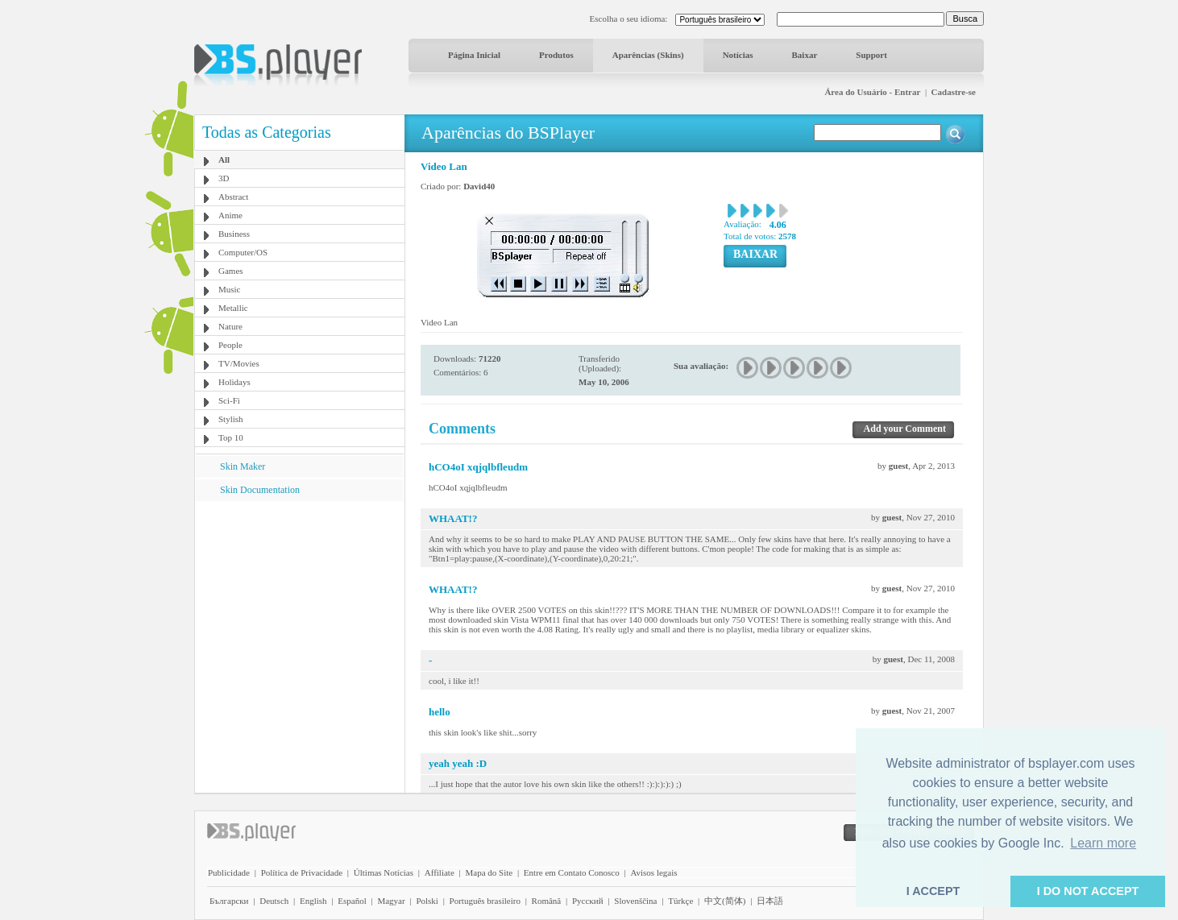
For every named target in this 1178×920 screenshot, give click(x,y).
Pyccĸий (588, 900)
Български (229, 900)
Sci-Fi (229, 400)
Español (352, 900)
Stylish (230, 419)
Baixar (805, 55)
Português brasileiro (485, 900)
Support (871, 55)
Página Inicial (474, 55)
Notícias (738, 55)
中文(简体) (724, 900)
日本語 (770, 900)
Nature (230, 326)
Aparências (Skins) (648, 55)
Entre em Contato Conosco (572, 872)
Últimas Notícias (383, 872)
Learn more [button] (1103, 843)
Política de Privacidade (301, 872)
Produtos (556, 55)
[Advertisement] (299, 601)
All (224, 159)
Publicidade (229, 872)
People (230, 345)
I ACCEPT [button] (933, 891)
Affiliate (439, 872)
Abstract (233, 196)
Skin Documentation (260, 489)
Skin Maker (242, 466)
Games (230, 271)
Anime (230, 215)
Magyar (390, 900)
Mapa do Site (488, 872)
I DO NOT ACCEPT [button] (1088, 891)
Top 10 (230, 437)
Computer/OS (243, 252)
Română (547, 900)
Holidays (234, 382)
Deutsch (273, 900)
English (313, 900)
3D (223, 178)
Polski (427, 900)
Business (234, 233)
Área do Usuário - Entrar (872, 92)
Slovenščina (635, 900)
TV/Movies (238, 363)
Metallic (233, 308)
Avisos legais (653, 872)
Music (229, 289)
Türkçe (680, 900)
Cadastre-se (953, 92)
